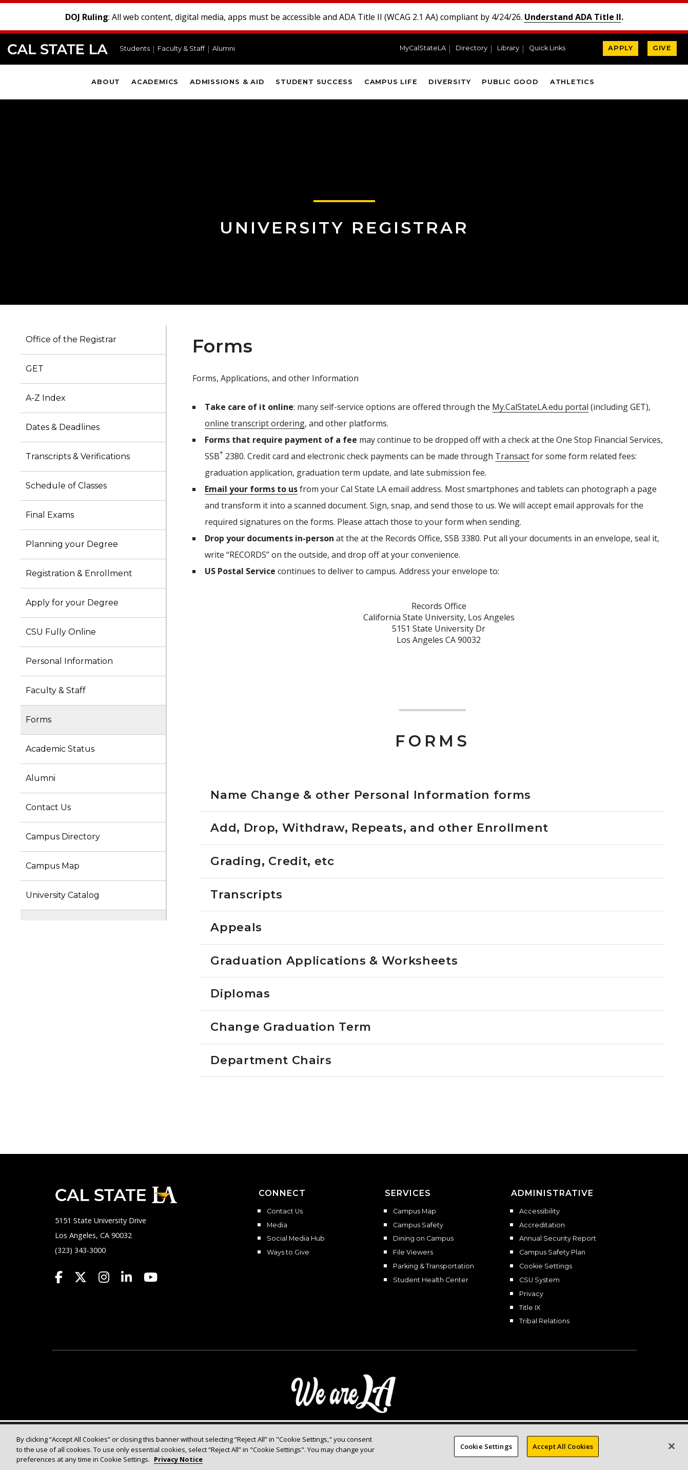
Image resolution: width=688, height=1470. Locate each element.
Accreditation (542, 1225)
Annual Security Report (557, 1238)
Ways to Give (288, 1252)
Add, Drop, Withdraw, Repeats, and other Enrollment (379, 827)
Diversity (449, 82)
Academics (155, 82)
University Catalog (63, 895)
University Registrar (344, 228)
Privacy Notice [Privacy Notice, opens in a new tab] (178, 1459)
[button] (551, 49)
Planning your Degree (72, 544)
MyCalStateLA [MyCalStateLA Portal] (423, 48)
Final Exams (50, 515)
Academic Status (60, 749)
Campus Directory (63, 836)
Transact (512, 456)
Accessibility (539, 1211)
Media (277, 1225)
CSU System (539, 1280)
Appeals (236, 927)
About (105, 82)
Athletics (572, 82)
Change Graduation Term (290, 1027)
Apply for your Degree (72, 602)
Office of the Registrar (71, 339)
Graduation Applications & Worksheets (334, 960)
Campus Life (390, 82)
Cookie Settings (545, 1266)
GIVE (662, 48)
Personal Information (69, 661)
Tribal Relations (544, 1321)
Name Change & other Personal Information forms (370, 795)
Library (508, 48)
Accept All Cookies (563, 1446)
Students (135, 49)
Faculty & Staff (181, 49)
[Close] (671, 1446)
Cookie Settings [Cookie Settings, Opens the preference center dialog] (486, 1446)
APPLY (620, 48)
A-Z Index (46, 398)
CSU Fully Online (61, 632)
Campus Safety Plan (552, 1252)
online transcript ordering (255, 423)
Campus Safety (418, 1225)
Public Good (510, 82)
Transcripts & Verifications (78, 456)
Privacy (531, 1294)
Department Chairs (270, 1060)
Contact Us (48, 807)
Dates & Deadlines (63, 427)
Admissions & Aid (227, 82)
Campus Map (53, 866)
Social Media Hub (296, 1238)
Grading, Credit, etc (272, 861)
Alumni (223, 49)
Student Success (314, 82)
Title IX (529, 1307)
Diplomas (240, 993)
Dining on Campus (423, 1238)
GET (35, 369)
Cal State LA (58, 49)
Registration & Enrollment (79, 573)
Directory (471, 48)
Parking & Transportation (433, 1266)
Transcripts (246, 894)
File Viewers (413, 1252)
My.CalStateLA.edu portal (540, 407)
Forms (38, 719)
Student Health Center (430, 1280)
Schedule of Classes (66, 486)
